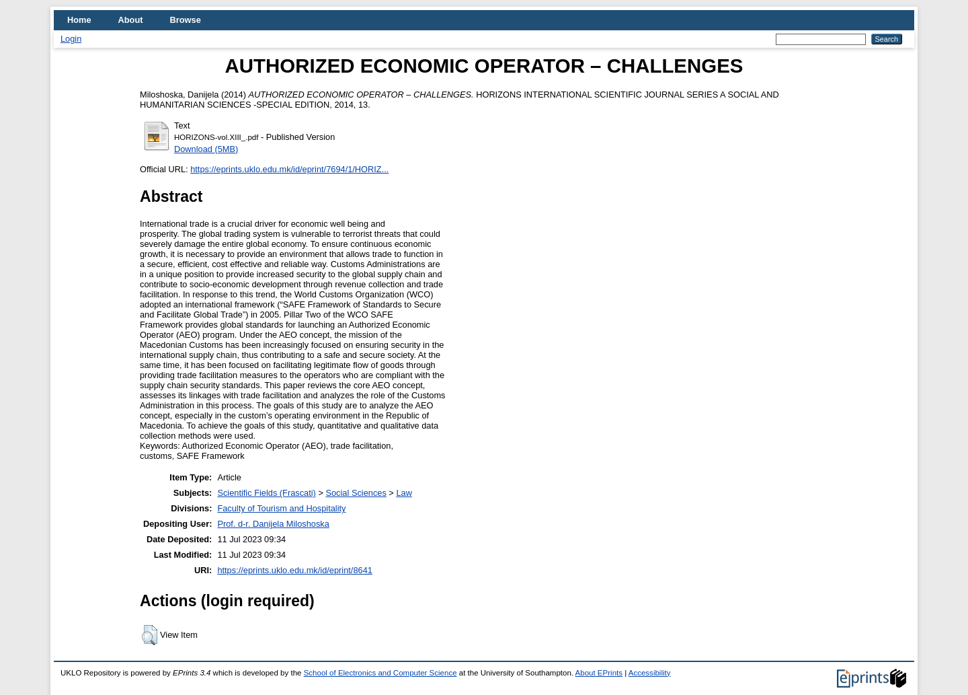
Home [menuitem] (79, 20)
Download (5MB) (206, 149)
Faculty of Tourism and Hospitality (281, 508)
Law (403, 493)
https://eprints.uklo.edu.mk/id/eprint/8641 (294, 570)
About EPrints (598, 673)
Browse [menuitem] (185, 20)
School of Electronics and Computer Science (380, 673)
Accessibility (650, 673)
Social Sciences (355, 493)
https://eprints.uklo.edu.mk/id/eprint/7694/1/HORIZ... (289, 169)
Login (71, 39)
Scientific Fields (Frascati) (266, 493)
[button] (149, 635)
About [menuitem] (130, 20)
